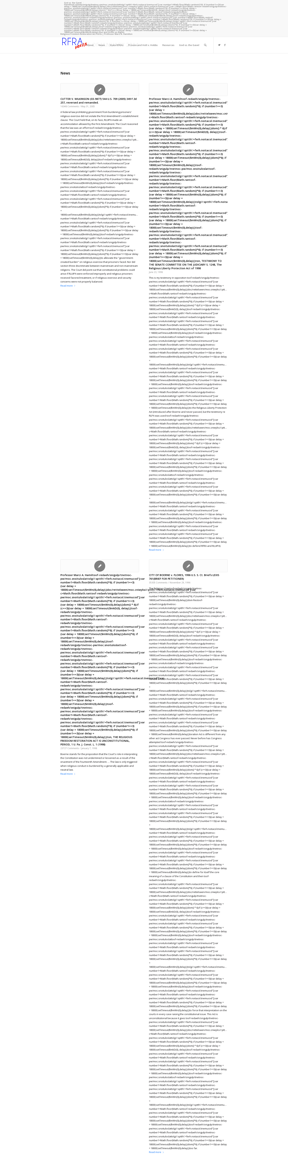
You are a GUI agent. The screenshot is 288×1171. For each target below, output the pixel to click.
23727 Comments (69, 748)
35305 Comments (158, 582)
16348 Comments (69, 106)
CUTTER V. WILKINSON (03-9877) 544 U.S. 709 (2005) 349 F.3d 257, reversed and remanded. (98, 100)
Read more (68, 285)
